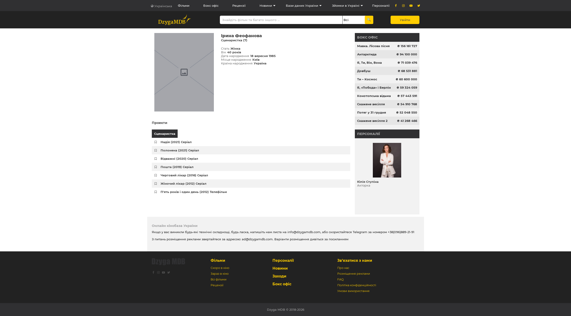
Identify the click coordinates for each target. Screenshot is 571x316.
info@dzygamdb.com (303, 232)
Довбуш (364, 71)
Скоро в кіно (220, 268)
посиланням (338, 239)
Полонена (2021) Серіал (180, 150)
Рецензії (239, 5)
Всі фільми (219, 279)
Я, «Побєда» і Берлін (374, 87)
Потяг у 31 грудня (371, 112)
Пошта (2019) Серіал (177, 167)
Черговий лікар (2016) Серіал (184, 175)
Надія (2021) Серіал (176, 142)
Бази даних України (302, 5)
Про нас (343, 268)
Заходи (279, 276)
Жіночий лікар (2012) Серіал (183, 183)
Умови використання (353, 291)
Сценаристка (164, 133)
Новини (266, 5)
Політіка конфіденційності (356, 285)
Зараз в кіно (220, 273)
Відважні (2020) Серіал (179, 158)
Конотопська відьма (374, 96)
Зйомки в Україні (345, 5)
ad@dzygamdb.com (257, 239)
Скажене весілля (371, 104)
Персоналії (381, 5)
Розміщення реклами (353, 273)
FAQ (340, 279)
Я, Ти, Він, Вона (369, 62)
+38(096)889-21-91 (401, 232)
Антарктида (367, 54)
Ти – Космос (367, 79)
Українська (163, 6)
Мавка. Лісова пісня (373, 46)
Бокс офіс (210, 5)
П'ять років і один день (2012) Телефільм (194, 192)
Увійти (405, 20)
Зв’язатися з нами (354, 260)
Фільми (183, 5)
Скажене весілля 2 (372, 121)
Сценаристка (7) (234, 40)
